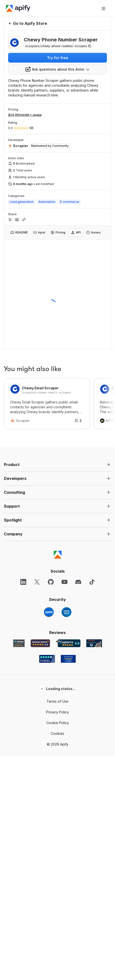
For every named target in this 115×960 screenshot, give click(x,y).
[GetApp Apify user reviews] (19, 643)
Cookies (57, 733)
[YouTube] (64, 582)
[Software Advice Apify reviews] (40, 643)
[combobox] (57, 69)
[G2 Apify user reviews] (94, 643)
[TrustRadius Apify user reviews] (47, 659)
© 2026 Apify (57, 744)
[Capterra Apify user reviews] (68, 643)
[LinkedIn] (23, 582)
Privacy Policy (57, 712)
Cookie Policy (57, 723)
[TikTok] (92, 582)
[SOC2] (66, 612)
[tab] (19, 232)
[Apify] (18, 8)
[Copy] (58, 46)
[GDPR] (49, 612)
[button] (57, 464)
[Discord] (78, 582)
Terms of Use (57, 701)
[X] (37, 582)
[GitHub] (51, 582)
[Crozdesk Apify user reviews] (68, 659)
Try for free (57, 57)
